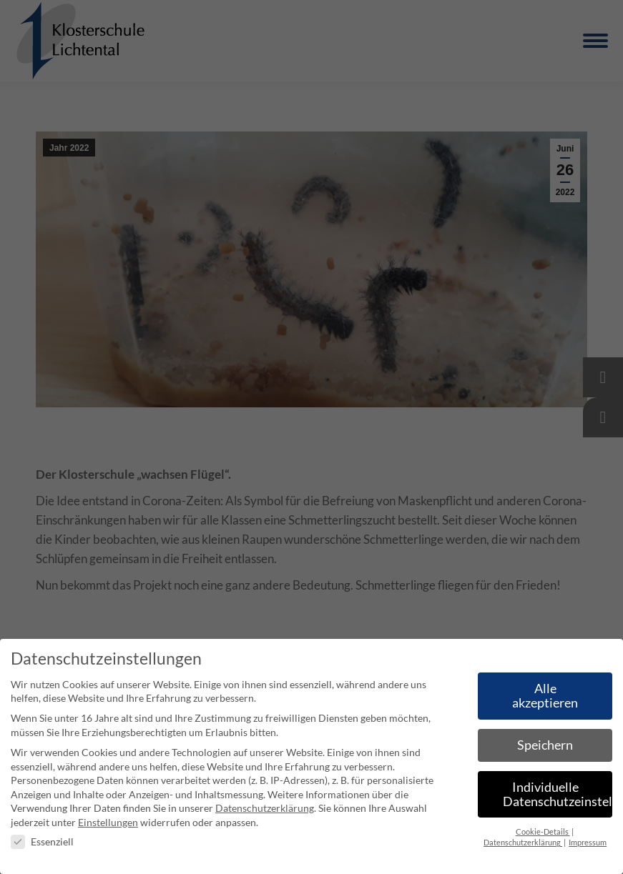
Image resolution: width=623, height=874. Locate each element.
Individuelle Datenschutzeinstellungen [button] (557, 794)
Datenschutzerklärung (264, 808)
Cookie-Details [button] (543, 832)
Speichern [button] (545, 745)
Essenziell (42, 841)
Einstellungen (108, 822)
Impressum (588, 842)
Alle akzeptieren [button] (545, 695)
